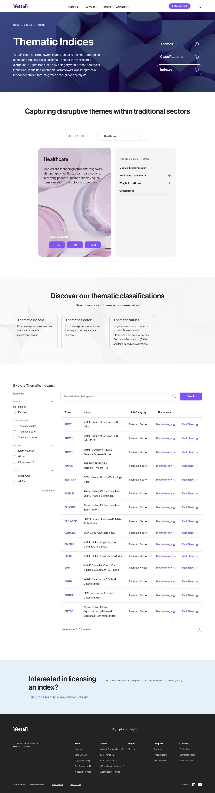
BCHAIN (69, 493)
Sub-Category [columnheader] (138, 412)
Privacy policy (57, 784)
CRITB (68, 581)
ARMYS (68, 452)
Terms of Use (75, 784)
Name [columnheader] (87, 412)
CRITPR (69, 595)
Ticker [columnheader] (67, 412)
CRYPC (68, 611)
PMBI (93, 244)
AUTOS (68, 465)
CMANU (69, 544)
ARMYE (68, 438)
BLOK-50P (70, 521)
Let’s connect (179, 6)
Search (191, 396)
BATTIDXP (70, 479)
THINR (74, 244)
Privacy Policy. (176, 680)
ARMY (68, 424)
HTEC (56, 244)
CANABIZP (70, 532)
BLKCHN (69, 507)
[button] (74, 6)
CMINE (68, 556)
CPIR (67, 567)
